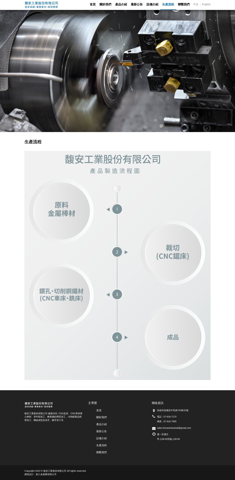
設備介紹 (101, 438)
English (206, 4)
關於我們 (101, 417)
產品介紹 (101, 424)
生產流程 (101, 445)
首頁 (99, 410)
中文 (195, 4)
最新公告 (101, 431)
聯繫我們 (101, 452)
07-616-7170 (170, 416)
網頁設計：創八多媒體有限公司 (40, 474)
